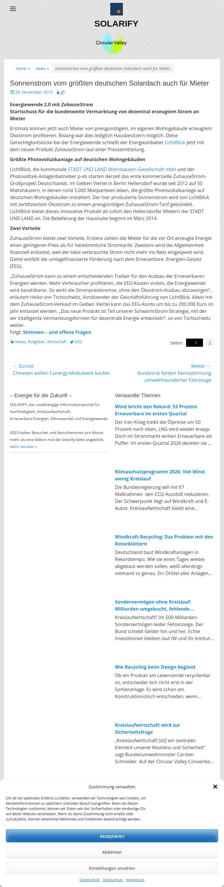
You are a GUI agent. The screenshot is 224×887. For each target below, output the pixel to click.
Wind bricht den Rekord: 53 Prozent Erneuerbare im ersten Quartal (156, 410)
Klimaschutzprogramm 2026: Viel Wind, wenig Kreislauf (160, 475)
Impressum (135, 879)
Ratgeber (36, 341)
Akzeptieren (112, 836)
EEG (78, 341)
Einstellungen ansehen (112, 868)
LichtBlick (175, 142)
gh (63, 92)
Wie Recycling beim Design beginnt (155, 667)
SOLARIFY (116, 23)
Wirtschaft (57, 341)
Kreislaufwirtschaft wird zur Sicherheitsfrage (147, 728)
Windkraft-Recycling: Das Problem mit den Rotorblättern (164, 540)
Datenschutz (89, 879)
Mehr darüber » (24, 446)
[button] (215, 787)
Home (23, 68)
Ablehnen (112, 852)
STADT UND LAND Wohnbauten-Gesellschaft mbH (122, 169)
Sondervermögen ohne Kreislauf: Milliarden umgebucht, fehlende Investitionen (153, 605)
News (42, 68)
